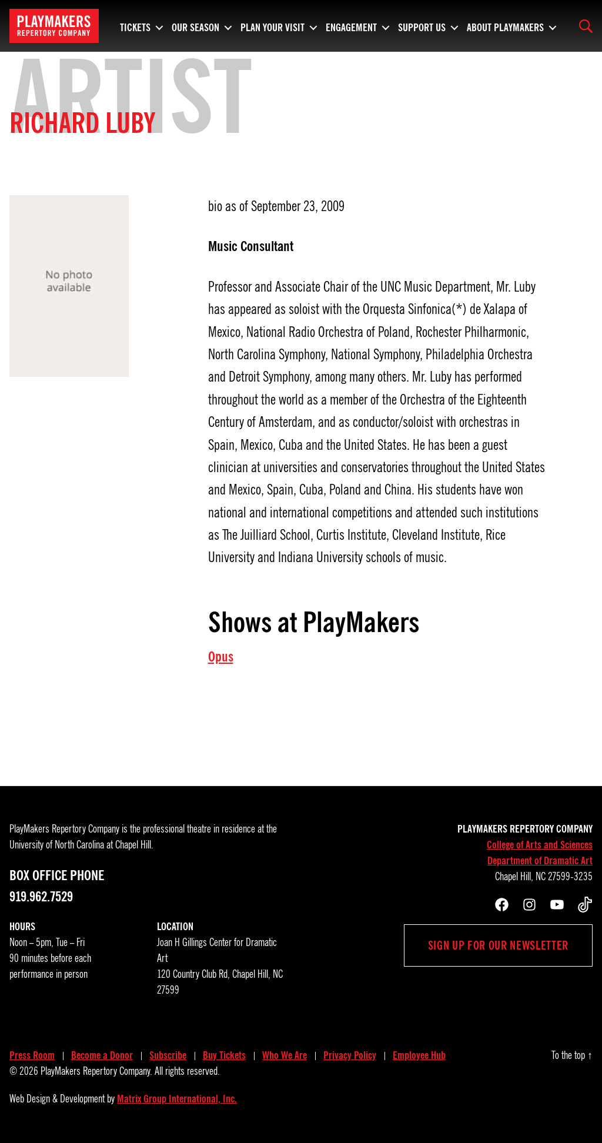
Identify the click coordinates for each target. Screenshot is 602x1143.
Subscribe (167, 1055)
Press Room (32, 1055)
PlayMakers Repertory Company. (96, 1071)
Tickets (135, 25)
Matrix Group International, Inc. (177, 1099)
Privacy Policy (349, 1055)
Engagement (351, 25)
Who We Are (284, 1055)
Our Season (195, 25)
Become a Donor (102, 1055)
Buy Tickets (224, 1055)
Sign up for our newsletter (498, 945)
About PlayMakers (505, 25)
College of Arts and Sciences (540, 845)
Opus (220, 656)
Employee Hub (419, 1055)
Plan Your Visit (272, 25)
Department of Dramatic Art (540, 861)
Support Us (422, 25)
